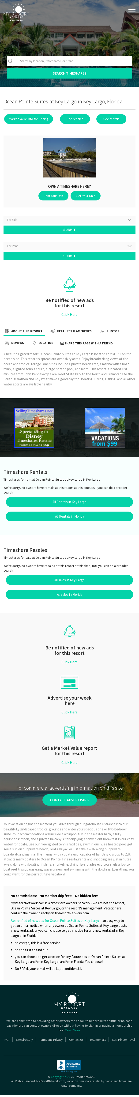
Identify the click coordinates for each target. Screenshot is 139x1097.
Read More (72, 1032)
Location (42, 345)
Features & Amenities (70, 333)
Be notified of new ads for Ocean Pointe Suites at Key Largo (55, 922)
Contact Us (76, 1042)
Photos (109, 333)
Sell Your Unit (84, 195)
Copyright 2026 (60, 1079)
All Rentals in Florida (69, 518)
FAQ (7, 1042)
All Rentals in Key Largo (69, 504)
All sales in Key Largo (69, 582)
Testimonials (98, 1042)
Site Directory (24, 1042)
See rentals (105, 119)
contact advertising (69, 802)
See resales (72, 119)
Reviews (14, 345)
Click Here (69, 316)
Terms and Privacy (51, 1042)
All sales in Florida (69, 596)
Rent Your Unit (55, 195)
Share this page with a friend (86, 345)
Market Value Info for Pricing (28, 119)
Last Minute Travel (123, 1042)
